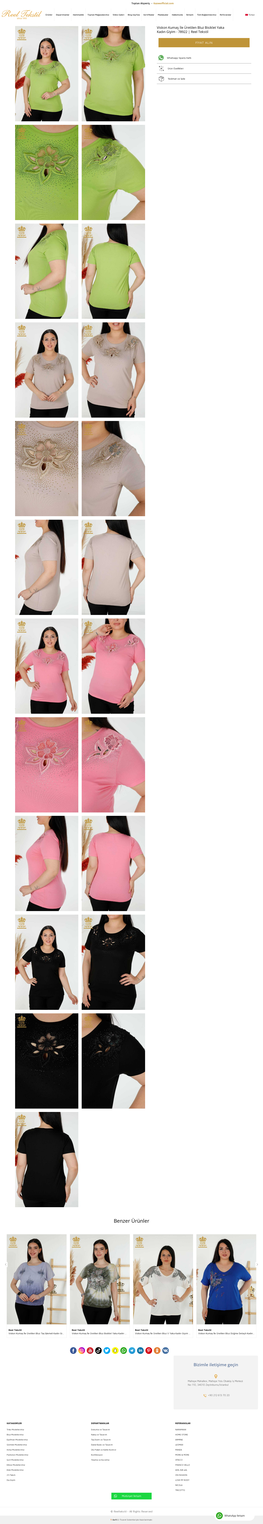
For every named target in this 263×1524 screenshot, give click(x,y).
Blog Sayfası (134, 14)
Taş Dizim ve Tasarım (101, 1439)
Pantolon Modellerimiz (17, 1455)
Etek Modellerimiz (15, 1470)
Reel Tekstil (15, 1330)
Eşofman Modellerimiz (17, 1439)
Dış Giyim (11, 1480)
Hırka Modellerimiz (15, 1449)
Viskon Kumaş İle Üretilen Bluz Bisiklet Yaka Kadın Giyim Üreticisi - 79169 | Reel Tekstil (101, 1333)
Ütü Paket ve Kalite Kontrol (103, 1449)
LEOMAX (179, 1444)
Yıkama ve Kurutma (100, 1460)
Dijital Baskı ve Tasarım (102, 1444)
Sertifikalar (148, 14)
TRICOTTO (180, 1490)
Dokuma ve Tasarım (100, 1429)
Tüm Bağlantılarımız (206, 14)
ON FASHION (181, 1475)
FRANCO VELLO (182, 1465)
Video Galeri (118, 14)
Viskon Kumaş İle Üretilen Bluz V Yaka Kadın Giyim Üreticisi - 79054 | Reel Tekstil (164, 1333)
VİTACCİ (178, 1460)
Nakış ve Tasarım (99, 1434)
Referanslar (225, 14)
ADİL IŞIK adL (181, 1470)
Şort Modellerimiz (15, 1460)
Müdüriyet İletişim (131, 1496)
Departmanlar (62, 14)
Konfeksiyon (97, 1455)
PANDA (178, 1449)
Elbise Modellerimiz (16, 1465)
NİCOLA (178, 1485)
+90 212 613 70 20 (219, 1395)
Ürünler (48, 14)
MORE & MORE (182, 1455)
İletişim (189, 14)
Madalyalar (163, 14)
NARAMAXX (180, 1429)
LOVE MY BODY (182, 1480)
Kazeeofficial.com (163, 3)
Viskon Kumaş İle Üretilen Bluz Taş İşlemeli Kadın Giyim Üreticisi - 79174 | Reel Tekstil (37, 1333)
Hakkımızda (177, 14)
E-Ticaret (122, 1519)
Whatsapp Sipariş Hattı (179, 57)
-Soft (114, 1519)
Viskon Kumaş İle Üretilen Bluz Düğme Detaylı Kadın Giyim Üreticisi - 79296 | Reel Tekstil (227, 1333)
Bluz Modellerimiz (15, 1434)
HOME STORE (181, 1434)
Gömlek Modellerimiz (17, 1444)
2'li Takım (11, 1475)
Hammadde (78, 14)
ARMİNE (179, 1439)
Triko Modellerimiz (15, 1429)
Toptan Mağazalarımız (98, 14)
